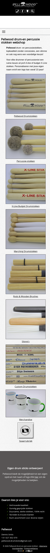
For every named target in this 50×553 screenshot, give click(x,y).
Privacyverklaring (31, 548)
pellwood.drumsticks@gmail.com (16, 541)
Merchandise (25, 419)
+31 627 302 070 (9, 537)
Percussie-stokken (26, 161)
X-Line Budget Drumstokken (26, 206)
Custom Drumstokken (26, 386)
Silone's (25, 341)
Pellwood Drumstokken (25, 116)
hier (36, 477)
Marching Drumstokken (25, 251)
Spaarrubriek (25, 441)
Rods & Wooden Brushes (25, 296)
